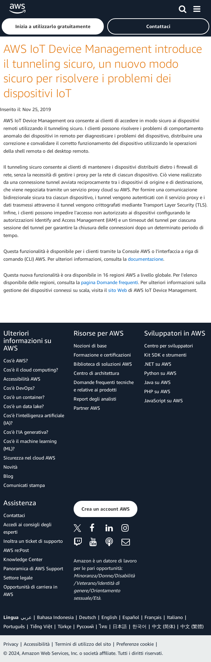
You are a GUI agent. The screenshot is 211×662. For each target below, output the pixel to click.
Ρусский (85, 626)
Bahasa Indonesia (55, 617)
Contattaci (14, 515)
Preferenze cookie (135, 644)
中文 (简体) (163, 626)
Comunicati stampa (24, 485)
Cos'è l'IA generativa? (25, 432)
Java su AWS (157, 382)
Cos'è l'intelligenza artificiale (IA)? (33, 419)
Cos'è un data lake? (23, 406)
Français (153, 617)
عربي (26, 617)
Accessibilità (37, 644)
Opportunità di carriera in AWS (30, 590)
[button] (53, 26)
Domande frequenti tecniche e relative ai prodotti (104, 385)
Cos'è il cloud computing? (30, 369)
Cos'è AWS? (15, 360)
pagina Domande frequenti (109, 282)
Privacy (10, 644)
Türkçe (64, 626)
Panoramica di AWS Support (33, 568)
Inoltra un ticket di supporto (33, 541)
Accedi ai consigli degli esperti (27, 528)
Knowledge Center (22, 559)
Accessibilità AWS (21, 379)
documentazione (145, 259)
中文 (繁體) (192, 626)
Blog (8, 476)
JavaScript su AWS (163, 400)
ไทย (103, 626)
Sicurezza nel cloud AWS (29, 458)
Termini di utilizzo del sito (83, 644)
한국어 (139, 626)
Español (130, 617)
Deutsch (87, 617)
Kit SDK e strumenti (165, 355)
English (109, 617)
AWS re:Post (16, 550)
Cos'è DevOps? (19, 388)
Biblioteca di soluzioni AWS (103, 364)
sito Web (117, 290)
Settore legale (18, 577)
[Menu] (197, 8)
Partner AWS (87, 408)
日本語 (120, 626)
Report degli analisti (95, 399)
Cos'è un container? (23, 397)
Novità (10, 467)
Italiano (175, 617)
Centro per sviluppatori (168, 345)
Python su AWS (160, 373)
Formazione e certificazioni (102, 355)
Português (14, 626)
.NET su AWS (157, 364)
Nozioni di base (90, 345)
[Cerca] (182, 8)
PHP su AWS (157, 391)
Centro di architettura (96, 373)
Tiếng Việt (41, 626)
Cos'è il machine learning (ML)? (30, 444)
